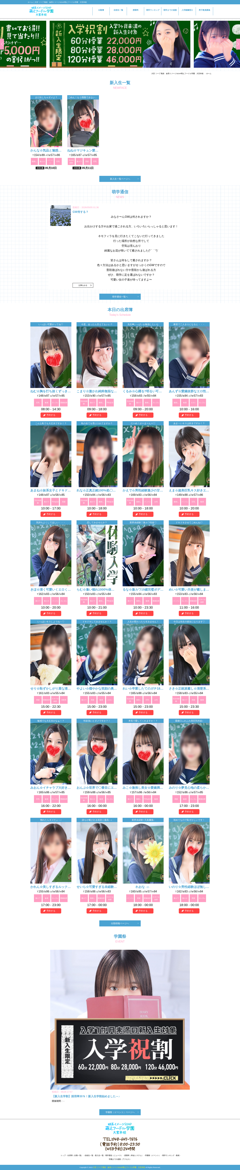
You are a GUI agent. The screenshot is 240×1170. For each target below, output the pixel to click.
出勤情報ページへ (120, 923)
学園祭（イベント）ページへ (120, 1112)
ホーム (208, 73)
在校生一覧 (118, 10)
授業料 (135, 10)
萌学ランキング (152, 10)
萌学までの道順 (170, 10)
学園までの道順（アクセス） (120, 1159)
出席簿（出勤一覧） (75, 1155)
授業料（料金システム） (133, 1155)
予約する (50, 415)
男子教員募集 (204, 10)
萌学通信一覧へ (120, 296)
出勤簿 (101, 10)
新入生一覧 (99, 1155)
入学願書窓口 (187, 11)
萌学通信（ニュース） (114, 1155)
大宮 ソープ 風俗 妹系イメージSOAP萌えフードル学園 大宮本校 (177, 73)
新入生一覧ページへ (120, 179)
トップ (63, 1155)
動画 (177, 1155)
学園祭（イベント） (153, 1155)
